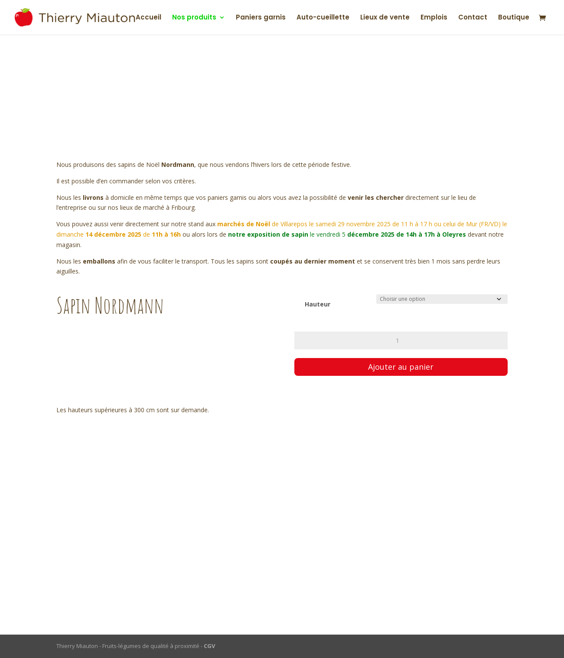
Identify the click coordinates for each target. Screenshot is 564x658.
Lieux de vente (385, 18)
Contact (472, 18)
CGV (209, 646)
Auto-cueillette (323, 18)
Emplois (434, 18)
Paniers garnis (261, 18)
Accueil (148, 18)
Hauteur (317, 304)
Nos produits (194, 18)
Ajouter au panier (401, 367)
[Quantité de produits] (401, 340)
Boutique (513, 18)
